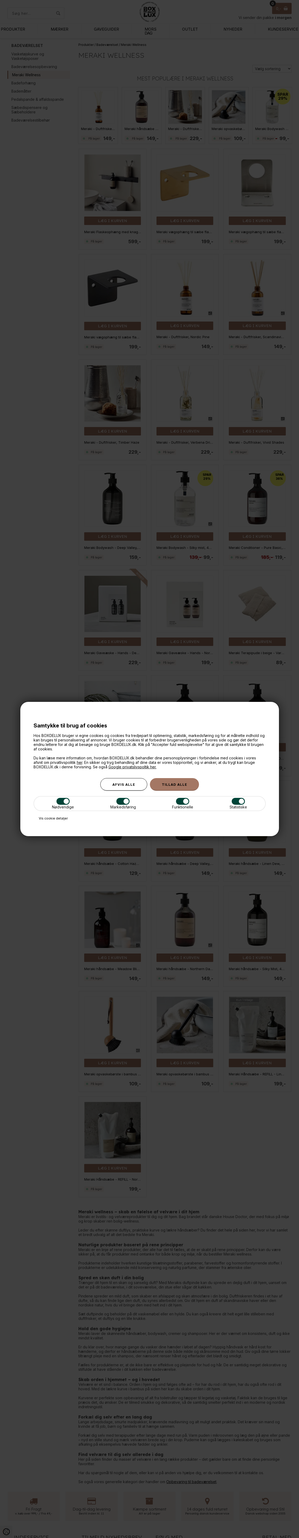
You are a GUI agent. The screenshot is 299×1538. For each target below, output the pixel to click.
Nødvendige (63, 803)
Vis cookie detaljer (53, 818)
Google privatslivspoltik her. (132, 767)
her (79, 762)
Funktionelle (182, 803)
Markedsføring (123, 803)
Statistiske (238, 803)
